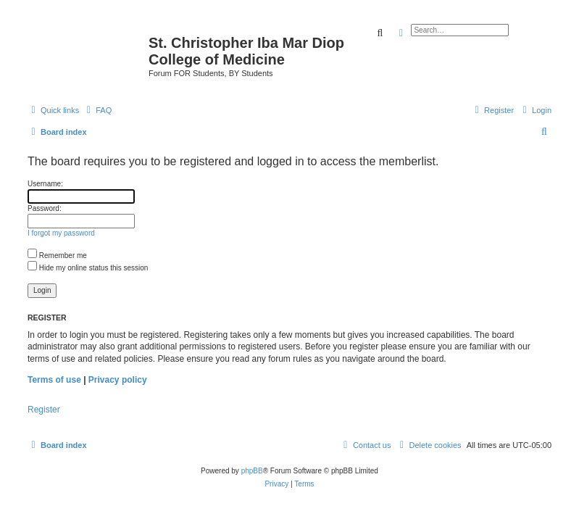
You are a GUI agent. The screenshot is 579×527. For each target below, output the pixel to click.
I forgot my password (61, 233)
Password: (45, 208)
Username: (45, 184)
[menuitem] (97, 110)
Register (44, 409)
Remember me (57, 256)
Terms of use (54, 380)
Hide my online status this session (88, 268)
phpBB (252, 471)
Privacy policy (117, 380)
